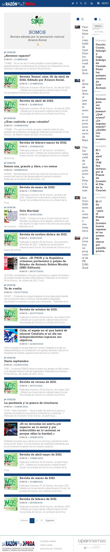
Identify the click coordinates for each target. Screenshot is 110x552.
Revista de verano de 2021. (37, 379)
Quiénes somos (48, 537)
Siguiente (49, 516)
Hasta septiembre (16, 358)
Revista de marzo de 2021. (37, 474)
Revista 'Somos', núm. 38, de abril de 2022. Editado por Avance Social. (44, 78)
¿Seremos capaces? (16, 55)
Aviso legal (46, 541)
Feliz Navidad (29, 209)
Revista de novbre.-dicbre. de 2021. (43, 233)
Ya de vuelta (12, 286)
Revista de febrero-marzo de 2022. (42, 142)
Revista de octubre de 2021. (38, 307)
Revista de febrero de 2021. (37, 495)
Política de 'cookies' (51, 544)
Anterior (24, 516)
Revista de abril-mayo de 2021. (40, 450)
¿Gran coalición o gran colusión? (26, 121)
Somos (8, 59)
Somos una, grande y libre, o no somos (29, 165)
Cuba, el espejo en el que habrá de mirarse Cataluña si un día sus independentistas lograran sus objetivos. (42, 332)
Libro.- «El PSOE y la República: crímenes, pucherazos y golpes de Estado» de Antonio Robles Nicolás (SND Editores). (43, 261)
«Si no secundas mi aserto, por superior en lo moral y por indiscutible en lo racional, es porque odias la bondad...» (44, 425)
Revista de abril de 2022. (36, 100)
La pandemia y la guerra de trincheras (30, 400)
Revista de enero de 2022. (37, 186)
